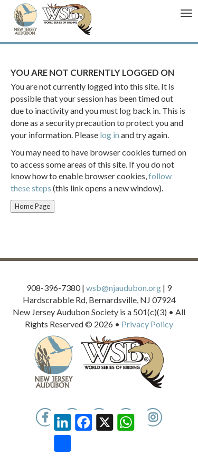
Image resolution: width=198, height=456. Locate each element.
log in (109, 135)
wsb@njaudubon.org (123, 288)
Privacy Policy (147, 324)
